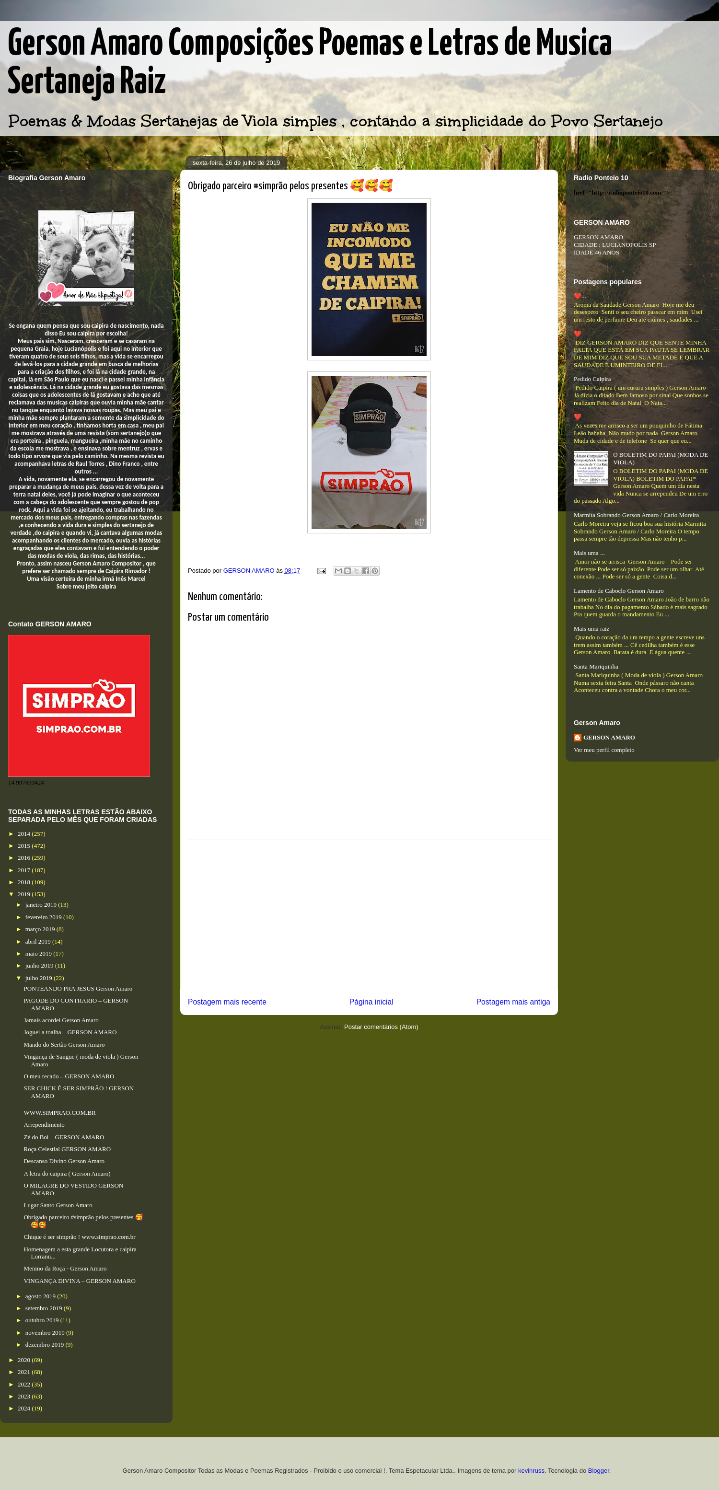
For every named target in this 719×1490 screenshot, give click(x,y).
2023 (25, 1396)
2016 (25, 857)
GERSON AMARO (609, 737)
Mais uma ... (589, 552)
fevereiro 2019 (44, 917)
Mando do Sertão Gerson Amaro (63, 1044)
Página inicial (371, 1002)
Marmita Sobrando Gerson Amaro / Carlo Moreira (636, 515)
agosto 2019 (41, 1296)
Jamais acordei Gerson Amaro (60, 1020)
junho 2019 (40, 965)
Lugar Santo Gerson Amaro (57, 1205)
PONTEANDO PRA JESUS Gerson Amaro (77, 988)
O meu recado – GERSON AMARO (68, 1076)
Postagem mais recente (227, 1002)
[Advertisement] (369, 914)
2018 (25, 882)
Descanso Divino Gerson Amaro (63, 1161)
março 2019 (41, 929)
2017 (25, 870)
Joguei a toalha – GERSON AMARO (69, 1032)
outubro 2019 (42, 1320)
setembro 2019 (44, 1308)
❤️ (577, 333)
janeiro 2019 (41, 904)
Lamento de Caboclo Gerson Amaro (619, 590)
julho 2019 (39, 978)
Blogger (598, 1470)
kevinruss (531, 1470)
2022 (25, 1384)
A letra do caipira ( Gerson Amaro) (66, 1173)
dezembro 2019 (45, 1344)
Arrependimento (43, 1124)
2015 (25, 845)
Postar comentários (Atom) (381, 1026)
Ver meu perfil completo (604, 749)
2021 (25, 1371)
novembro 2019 (45, 1332)
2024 (25, 1408)
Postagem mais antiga (513, 1002)
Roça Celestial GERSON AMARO (67, 1149)
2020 (25, 1359)
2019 (25, 894)
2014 (25, 833)
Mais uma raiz (591, 628)
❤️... (580, 296)
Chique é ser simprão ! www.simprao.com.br (79, 1236)
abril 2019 (38, 941)
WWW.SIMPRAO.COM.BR (59, 1112)
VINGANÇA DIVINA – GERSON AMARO (79, 1280)
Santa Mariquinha (596, 666)
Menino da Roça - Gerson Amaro (64, 1268)
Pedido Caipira (592, 378)
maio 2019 (39, 953)
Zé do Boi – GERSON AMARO (63, 1137)
